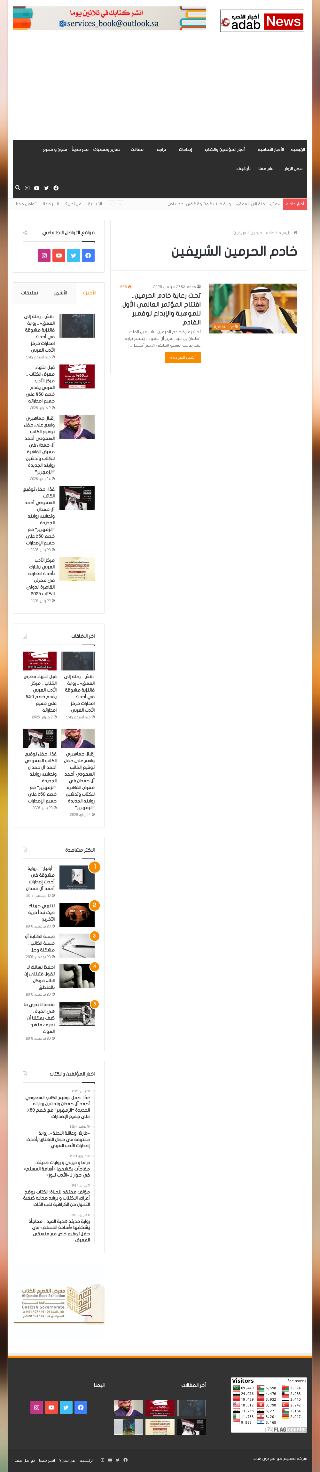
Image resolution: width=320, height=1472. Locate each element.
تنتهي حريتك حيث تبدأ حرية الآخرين (41, 913)
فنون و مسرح (55, 149)
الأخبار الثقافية (271, 149)
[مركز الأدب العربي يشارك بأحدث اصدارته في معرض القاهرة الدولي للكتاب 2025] (77, 569)
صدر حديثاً (80, 149)
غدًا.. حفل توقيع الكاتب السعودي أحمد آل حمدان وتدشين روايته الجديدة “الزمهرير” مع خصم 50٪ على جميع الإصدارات (39, 516)
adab (191, 287)
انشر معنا (266, 169)
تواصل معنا (26, 204)
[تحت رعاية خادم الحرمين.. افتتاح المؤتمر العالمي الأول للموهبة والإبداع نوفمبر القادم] (253, 308)
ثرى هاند (261, 1458)
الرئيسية (298, 149)
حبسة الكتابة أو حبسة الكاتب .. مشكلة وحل (40, 943)
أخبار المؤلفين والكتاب (225, 149)
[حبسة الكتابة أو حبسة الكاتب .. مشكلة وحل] (77, 946)
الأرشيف (243, 169)
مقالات (137, 149)
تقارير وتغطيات (106, 149)
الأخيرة (89, 292)
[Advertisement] (160, 92)
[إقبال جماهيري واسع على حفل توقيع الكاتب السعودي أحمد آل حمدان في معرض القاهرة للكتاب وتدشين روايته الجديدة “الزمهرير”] (77, 427)
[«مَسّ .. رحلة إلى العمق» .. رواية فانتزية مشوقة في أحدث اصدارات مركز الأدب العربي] (77, 326)
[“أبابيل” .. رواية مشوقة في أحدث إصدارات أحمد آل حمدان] (77, 877)
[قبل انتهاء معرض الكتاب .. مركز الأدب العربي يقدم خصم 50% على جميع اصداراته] (77, 376)
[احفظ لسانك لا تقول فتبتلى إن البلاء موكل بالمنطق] (77, 976)
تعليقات (29, 292)
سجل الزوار (293, 169)
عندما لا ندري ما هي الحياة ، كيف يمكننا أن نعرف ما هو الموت (39, 1018)
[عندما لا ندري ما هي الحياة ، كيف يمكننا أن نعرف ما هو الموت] (77, 1014)
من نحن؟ (73, 204)
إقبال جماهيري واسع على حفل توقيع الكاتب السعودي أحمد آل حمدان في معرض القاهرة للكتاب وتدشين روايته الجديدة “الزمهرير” (39, 445)
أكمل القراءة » (183, 357)
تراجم (161, 149)
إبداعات (185, 149)
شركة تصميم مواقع (288, 1458)
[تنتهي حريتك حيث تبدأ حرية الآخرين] (77, 915)
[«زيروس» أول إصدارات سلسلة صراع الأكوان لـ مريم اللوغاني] (128, 1427)
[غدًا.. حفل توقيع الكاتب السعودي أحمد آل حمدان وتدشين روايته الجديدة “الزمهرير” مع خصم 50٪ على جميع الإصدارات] (77, 498)
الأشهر (60, 292)
